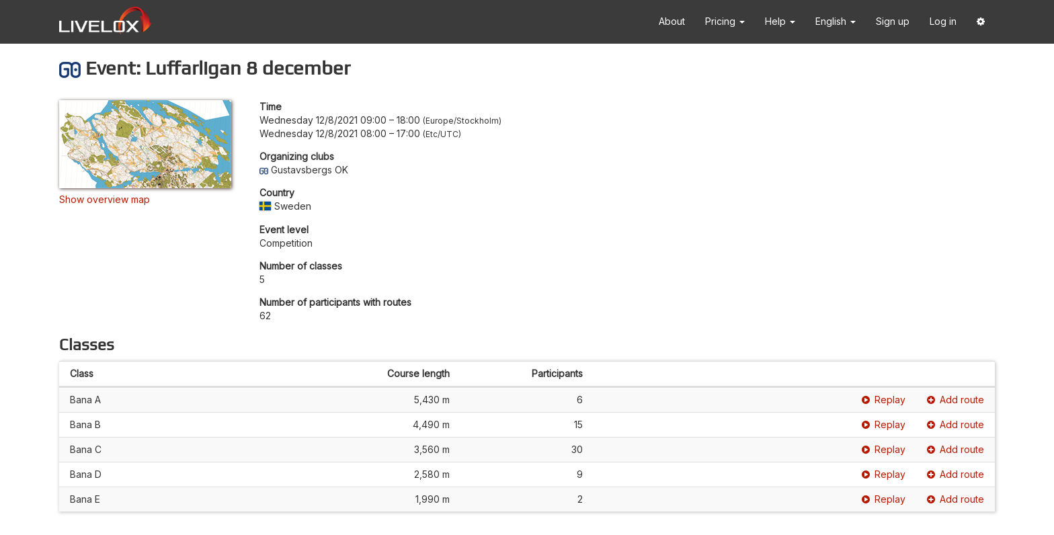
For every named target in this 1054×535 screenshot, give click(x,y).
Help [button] (780, 21)
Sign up (892, 21)
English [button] (835, 21)
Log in (943, 21)
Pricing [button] (725, 21)
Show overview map (104, 199)
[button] (981, 22)
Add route (955, 399)
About (672, 21)
